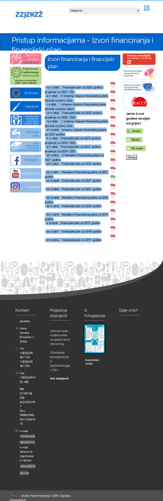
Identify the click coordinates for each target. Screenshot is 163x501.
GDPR (55, 495)
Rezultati (143, 157)
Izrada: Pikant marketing (30, 495)
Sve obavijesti (59, 378)
